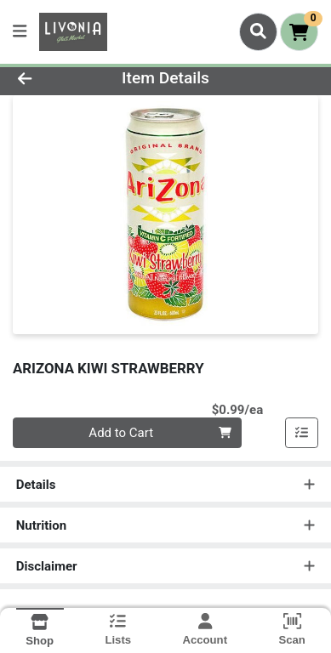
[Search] (258, 31)
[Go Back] (51, 78)
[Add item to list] (302, 432)
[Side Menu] (19, 32)
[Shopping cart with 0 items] (299, 32)
